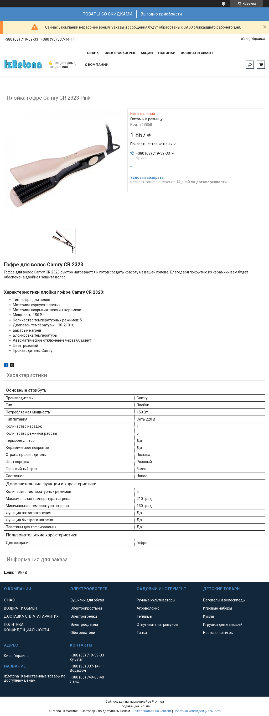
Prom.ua (158, 701)
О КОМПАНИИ (96, 65)
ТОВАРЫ (92, 53)
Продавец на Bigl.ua (135, 706)
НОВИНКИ (166, 53)
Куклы (208, 616)
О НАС (9, 600)
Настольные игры (218, 633)
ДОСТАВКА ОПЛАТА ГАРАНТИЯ (31, 616)
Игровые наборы (217, 608)
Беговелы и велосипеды (224, 600)
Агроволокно (148, 608)
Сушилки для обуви (87, 600)
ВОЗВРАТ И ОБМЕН (197, 53)
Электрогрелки (83, 616)
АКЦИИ (147, 53)
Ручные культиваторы (156, 600)
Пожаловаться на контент (151, 711)
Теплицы (144, 616)
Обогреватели (82, 633)
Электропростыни (86, 608)
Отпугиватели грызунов (157, 624)
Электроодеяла (84, 624)
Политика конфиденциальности (197, 711)
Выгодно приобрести (161, 14)
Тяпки (142, 633)
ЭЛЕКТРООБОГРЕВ (120, 53)
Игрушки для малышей (222, 624)
